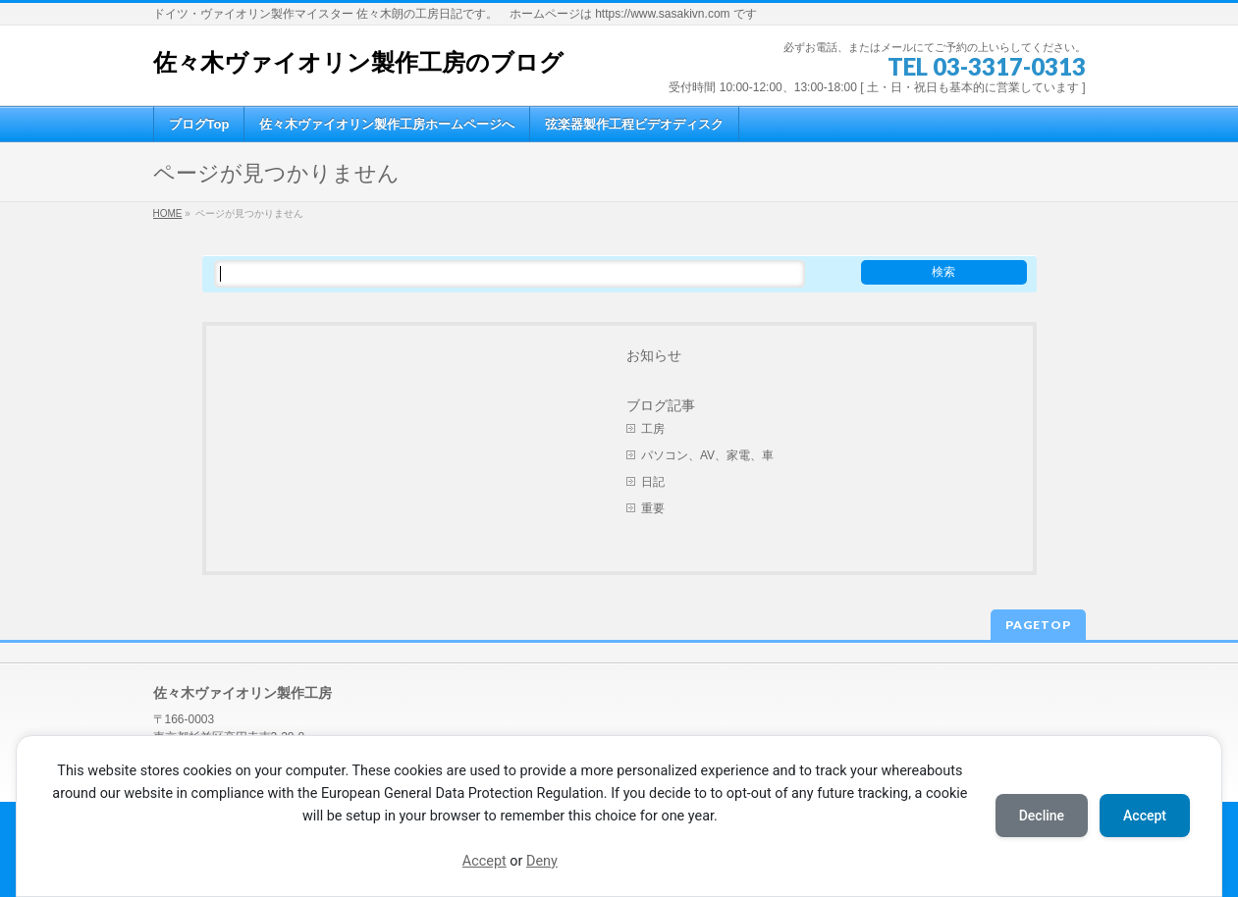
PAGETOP (1038, 624)
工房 (653, 429)
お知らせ (653, 355)
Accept (484, 861)
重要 (653, 508)
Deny (542, 861)
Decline (1041, 815)
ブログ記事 (660, 405)
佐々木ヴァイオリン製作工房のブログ (358, 62)
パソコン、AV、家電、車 (707, 455)
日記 (653, 482)
